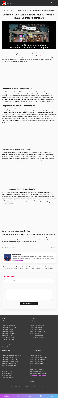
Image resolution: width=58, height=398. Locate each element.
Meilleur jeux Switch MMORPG (37, 359)
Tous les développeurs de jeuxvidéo (39, 373)
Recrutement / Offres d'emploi (38, 375)
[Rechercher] (51, 3)
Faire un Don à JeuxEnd (7, 344)
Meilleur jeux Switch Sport (36, 361)
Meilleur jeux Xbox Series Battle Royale (11, 355)
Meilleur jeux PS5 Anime (36, 329)
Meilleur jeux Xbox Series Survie (10, 361)
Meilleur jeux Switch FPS (36, 355)
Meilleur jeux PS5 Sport (36, 327)
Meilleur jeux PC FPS (7, 321)
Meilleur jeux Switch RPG (36, 353)
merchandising (42, 55)
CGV (27, 386)
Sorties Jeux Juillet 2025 (7, 377)
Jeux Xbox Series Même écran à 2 (10, 363)
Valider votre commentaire (29, 303)
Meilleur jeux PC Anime (7, 331)
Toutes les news (37, 386)
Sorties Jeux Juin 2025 (7, 375)
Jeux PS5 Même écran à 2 (36, 335)
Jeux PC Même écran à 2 (8, 337)
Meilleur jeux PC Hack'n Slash (9, 327)
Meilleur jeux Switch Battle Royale (38, 357)
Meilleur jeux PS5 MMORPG (37, 325)
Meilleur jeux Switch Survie (37, 363)
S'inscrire (44, 386)
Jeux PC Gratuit (5, 342)
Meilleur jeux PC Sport (7, 329)
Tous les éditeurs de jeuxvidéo (37, 371)
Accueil (3, 10)
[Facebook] (2, 347)
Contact (31, 386)
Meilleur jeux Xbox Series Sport (9, 359)
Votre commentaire (11, 288)
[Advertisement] (29, 74)
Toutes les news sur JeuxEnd (37, 369)
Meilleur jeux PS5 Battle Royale (37, 323)
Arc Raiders (33, 381)
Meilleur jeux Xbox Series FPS (9, 353)
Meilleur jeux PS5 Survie (36, 333)
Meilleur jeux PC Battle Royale (9, 323)
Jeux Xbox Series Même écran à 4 (10, 365)
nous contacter (19, 260)
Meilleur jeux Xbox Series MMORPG (10, 357)
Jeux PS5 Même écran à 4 (36, 337)
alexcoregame (16, 254)
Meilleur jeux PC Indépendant (9, 333)
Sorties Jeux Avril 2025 (7, 371)
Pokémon (13, 10)
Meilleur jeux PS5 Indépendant (37, 331)
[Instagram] (5, 347)
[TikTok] (10, 347)
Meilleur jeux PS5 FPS (35, 321)
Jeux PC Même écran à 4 (8, 340)
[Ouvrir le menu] (54, 3)
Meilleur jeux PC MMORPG (8, 325)
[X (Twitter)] (7, 347)
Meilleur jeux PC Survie (7, 335)
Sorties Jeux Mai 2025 (7, 373)
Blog (8, 10)
